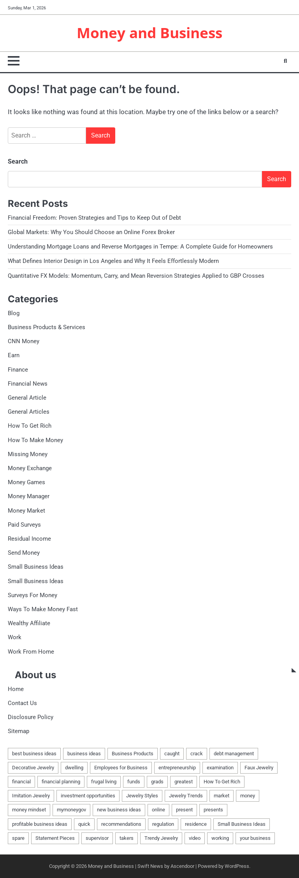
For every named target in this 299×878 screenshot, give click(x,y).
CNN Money (23, 341)
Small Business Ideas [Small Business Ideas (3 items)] (242, 824)
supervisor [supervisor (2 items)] (97, 838)
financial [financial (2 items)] (21, 782)
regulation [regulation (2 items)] (163, 824)
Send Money (24, 552)
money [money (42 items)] (247, 796)
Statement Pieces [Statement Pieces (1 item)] (55, 838)
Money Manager (28, 496)
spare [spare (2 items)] (18, 838)
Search (18, 161)
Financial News (27, 383)
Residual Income (29, 538)
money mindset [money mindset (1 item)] (29, 810)
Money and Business (149, 32)
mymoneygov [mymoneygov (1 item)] (71, 810)
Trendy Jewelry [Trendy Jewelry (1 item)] (161, 838)
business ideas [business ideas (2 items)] (84, 753)
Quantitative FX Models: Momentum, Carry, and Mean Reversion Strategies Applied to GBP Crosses (136, 275)
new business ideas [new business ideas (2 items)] (119, 810)
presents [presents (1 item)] (213, 810)
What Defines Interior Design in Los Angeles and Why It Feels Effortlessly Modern (113, 260)
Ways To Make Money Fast (43, 609)
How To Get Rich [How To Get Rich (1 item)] (222, 782)
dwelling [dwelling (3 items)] (74, 767)
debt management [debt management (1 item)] (234, 753)
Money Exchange (30, 468)
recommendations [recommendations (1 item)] (121, 824)
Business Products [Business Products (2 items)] (132, 753)
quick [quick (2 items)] (84, 824)
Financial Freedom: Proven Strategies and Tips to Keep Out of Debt (94, 217)
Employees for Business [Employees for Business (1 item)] (121, 767)
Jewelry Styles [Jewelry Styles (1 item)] (142, 796)
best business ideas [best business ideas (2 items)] (34, 753)
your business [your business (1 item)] (255, 838)
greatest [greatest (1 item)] (183, 782)
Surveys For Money (32, 595)
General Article (27, 397)
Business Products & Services (46, 327)
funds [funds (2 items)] (133, 782)
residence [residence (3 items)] (196, 824)
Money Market (26, 510)
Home (16, 689)
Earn (13, 355)
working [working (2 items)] (220, 838)
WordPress (237, 866)
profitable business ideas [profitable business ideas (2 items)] (39, 824)
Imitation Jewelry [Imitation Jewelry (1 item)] (31, 796)
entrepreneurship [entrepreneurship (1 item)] (177, 767)
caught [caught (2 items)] (171, 753)
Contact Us (22, 703)
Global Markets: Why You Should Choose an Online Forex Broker (91, 232)
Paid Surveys (24, 524)
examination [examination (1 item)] (220, 767)
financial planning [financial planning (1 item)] (61, 782)
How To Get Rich (29, 425)
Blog (13, 313)
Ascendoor (182, 866)
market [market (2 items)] (221, 796)
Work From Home (31, 651)
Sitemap (18, 731)
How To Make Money (35, 440)
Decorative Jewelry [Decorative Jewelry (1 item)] (33, 767)
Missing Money (27, 454)
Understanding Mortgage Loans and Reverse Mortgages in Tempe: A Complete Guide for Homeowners (140, 246)
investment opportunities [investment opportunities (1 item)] (88, 796)
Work (14, 637)
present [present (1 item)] (184, 810)
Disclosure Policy (30, 717)
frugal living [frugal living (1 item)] (103, 782)
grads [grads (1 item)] (157, 782)
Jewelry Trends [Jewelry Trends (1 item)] (186, 796)
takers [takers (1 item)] (127, 838)
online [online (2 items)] (158, 810)
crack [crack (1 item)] (196, 753)
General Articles (28, 411)
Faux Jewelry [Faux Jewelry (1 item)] (258, 767)
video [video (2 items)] (195, 838)
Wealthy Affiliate (29, 623)
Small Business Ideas (35, 566)
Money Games (26, 482)
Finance (18, 369)
